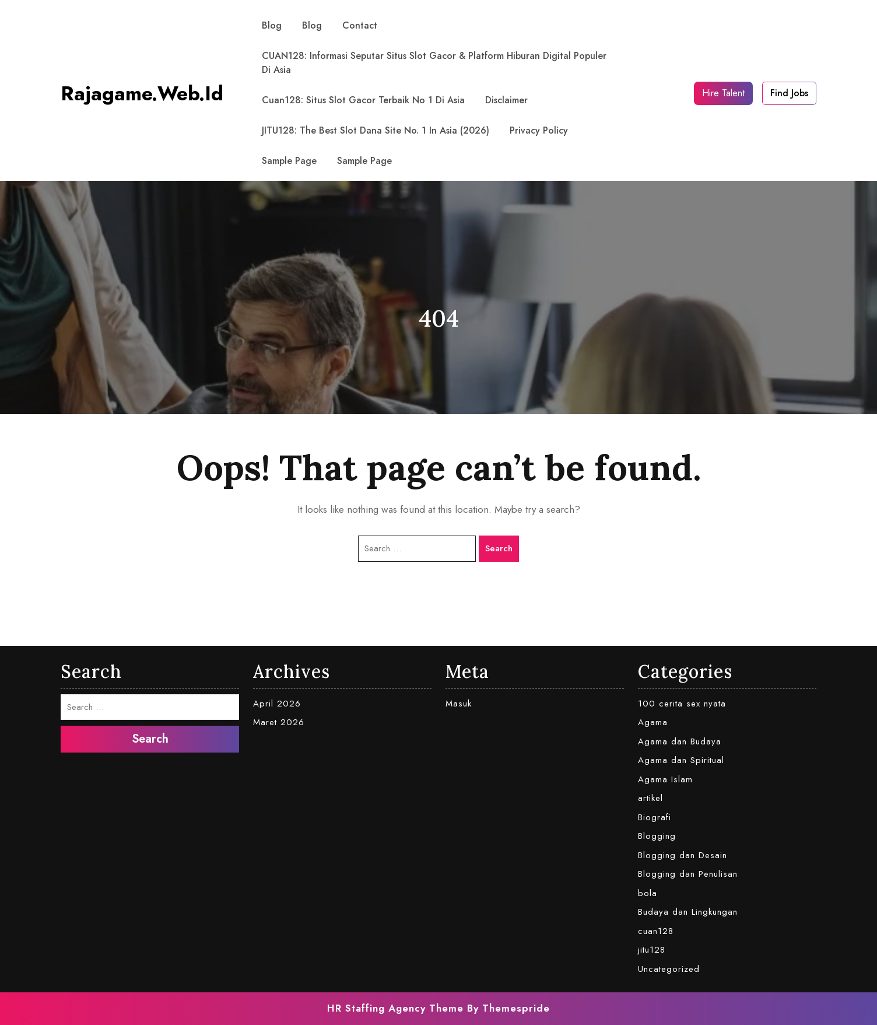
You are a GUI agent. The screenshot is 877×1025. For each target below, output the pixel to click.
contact (359, 25)
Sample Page (289, 160)
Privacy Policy (539, 130)
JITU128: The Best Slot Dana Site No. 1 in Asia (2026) (375, 130)
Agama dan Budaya (679, 741)
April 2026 (277, 703)
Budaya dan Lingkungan (688, 911)
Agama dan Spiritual (681, 760)
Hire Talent (723, 93)
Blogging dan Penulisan (688, 873)
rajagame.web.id (142, 93)
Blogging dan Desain (682, 855)
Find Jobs (789, 93)
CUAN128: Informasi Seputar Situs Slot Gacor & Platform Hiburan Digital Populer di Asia (434, 62)
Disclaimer (506, 100)
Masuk (458, 703)
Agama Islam (665, 779)
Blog (272, 25)
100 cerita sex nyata (682, 703)
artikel (650, 798)
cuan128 (655, 931)
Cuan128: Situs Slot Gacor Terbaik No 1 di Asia (363, 100)
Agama (653, 722)
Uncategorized (669, 969)
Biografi (654, 817)
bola (647, 893)
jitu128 (651, 949)
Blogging (657, 836)
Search (499, 548)
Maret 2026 (278, 722)
